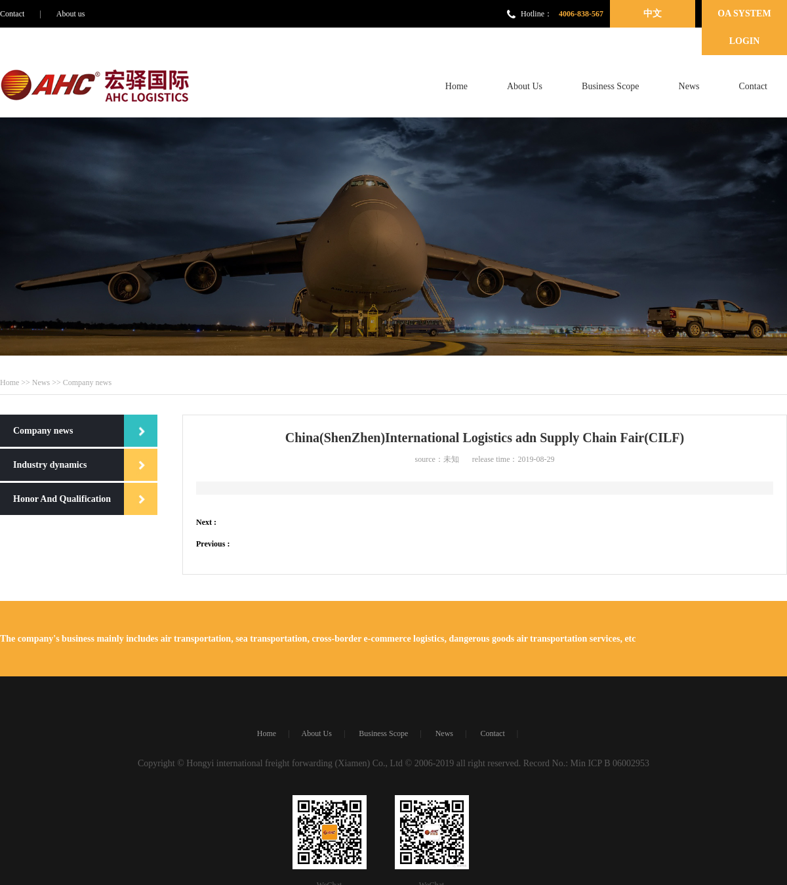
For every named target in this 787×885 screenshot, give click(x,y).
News (689, 86)
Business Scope (610, 86)
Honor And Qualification (62, 499)
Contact (12, 13)
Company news (43, 431)
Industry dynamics (50, 465)
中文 (652, 13)
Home (456, 86)
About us (70, 13)
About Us (524, 86)
